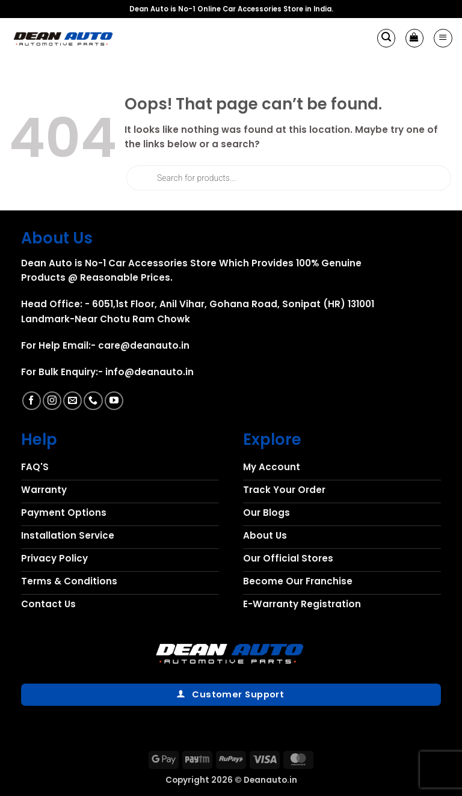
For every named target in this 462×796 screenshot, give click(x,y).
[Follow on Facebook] (31, 400)
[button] (386, 38)
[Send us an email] (72, 400)
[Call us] (93, 400)
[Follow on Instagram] (52, 400)
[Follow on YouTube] (114, 400)
